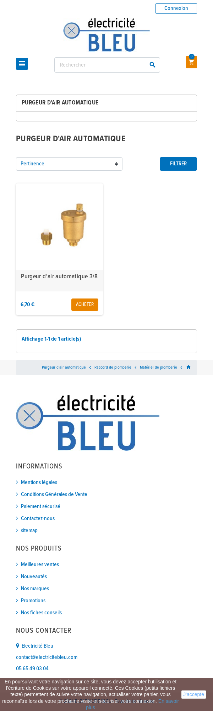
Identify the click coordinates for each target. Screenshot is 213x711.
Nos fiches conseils (41, 612)
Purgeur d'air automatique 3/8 (59, 277)
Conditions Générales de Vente (54, 494)
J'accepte (193, 694)
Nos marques (35, 588)
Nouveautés (34, 576)
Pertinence (32, 163)
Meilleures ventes (40, 564)
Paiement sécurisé (40, 506)
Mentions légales (39, 482)
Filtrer (178, 163)
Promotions (33, 600)
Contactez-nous (38, 518)
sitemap (29, 530)
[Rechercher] (107, 65)
